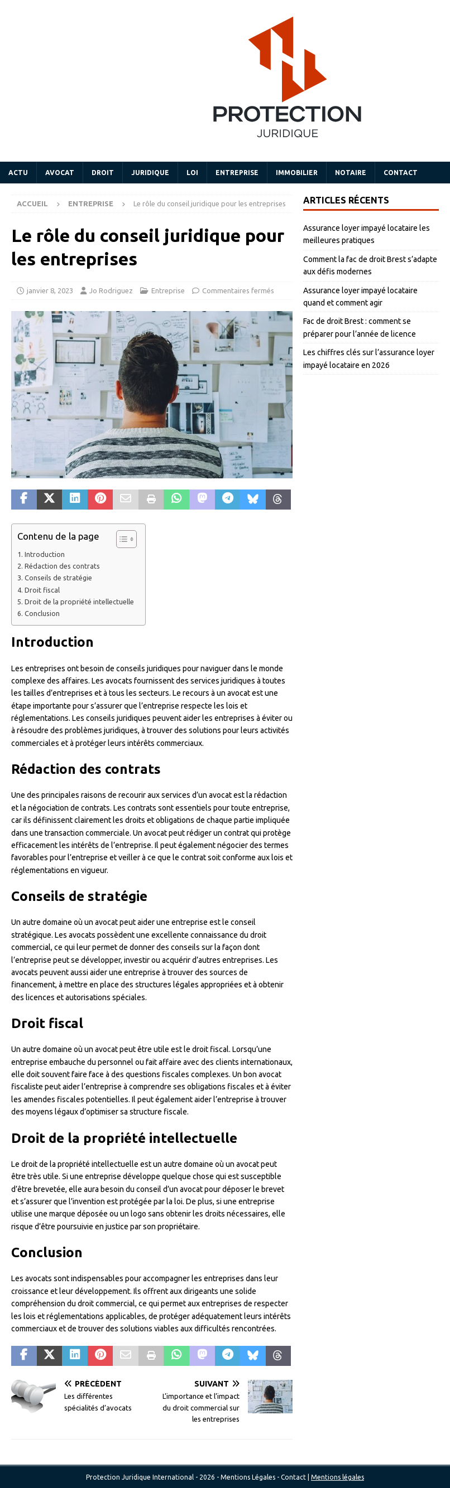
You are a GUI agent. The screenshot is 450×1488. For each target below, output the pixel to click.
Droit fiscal (42, 590)
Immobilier (297, 172)
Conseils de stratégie (58, 577)
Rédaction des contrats (62, 566)
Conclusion (42, 613)
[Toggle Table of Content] (121, 539)
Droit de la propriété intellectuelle (79, 601)
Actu (18, 172)
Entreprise (237, 172)
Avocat (59, 172)
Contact (401, 172)
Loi (192, 172)
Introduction (45, 554)
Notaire (350, 172)
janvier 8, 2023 (50, 290)
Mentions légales (337, 1477)
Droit (103, 172)
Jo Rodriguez (111, 290)
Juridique (150, 172)
